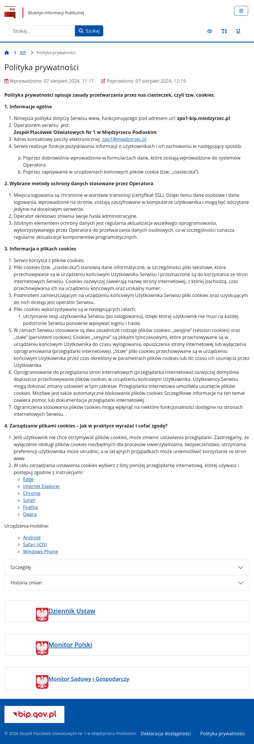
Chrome (32, 493)
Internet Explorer (41, 486)
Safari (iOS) (35, 544)
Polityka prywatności (222, 733)
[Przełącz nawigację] (241, 11)
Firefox (30, 507)
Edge (28, 479)
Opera (30, 514)
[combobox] (42, 30)
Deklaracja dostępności (166, 733)
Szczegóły (20, 567)
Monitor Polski (70, 644)
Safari (29, 500)
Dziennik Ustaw (71, 611)
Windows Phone (40, 551)
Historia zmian (26, 582)
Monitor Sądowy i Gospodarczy (88, 678)
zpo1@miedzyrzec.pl (124, 139)
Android (32, 537)
